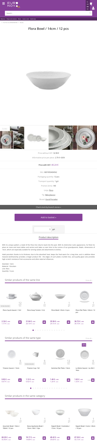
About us (3, 19)
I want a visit (25, 19)
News (19, 19)
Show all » (89, 280)
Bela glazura (50, 195)
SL (87, 2)
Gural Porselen (51, 199)
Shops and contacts (12, 19)
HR (87, 4)
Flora (51, 190)
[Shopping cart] (90, 4)
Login (92, 10)
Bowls (22, 22)
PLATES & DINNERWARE (10, 22)
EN (88, 7)
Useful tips (33, 19)
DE (87, 9)
